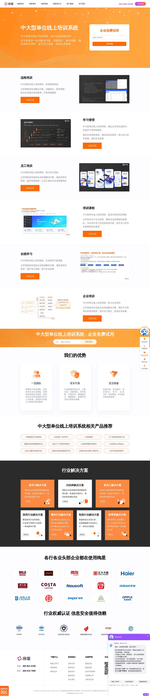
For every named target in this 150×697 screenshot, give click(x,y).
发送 (145, 694)
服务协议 (88, 663)
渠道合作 (71, 671)
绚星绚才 (20, 4)
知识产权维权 (90, 671)
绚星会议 (53, 671)
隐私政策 (88, 667)
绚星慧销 (44, 4)
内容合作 (71, 663)
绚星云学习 (54, 663)
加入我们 (71, 679)
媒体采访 (71, 675)
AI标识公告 (89, 679)
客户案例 (70, 4)
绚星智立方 (57, 4)
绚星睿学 (32, 4)
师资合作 (71, 667)
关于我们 (82, 4)
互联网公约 (89, 675)
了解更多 (27, 501)
